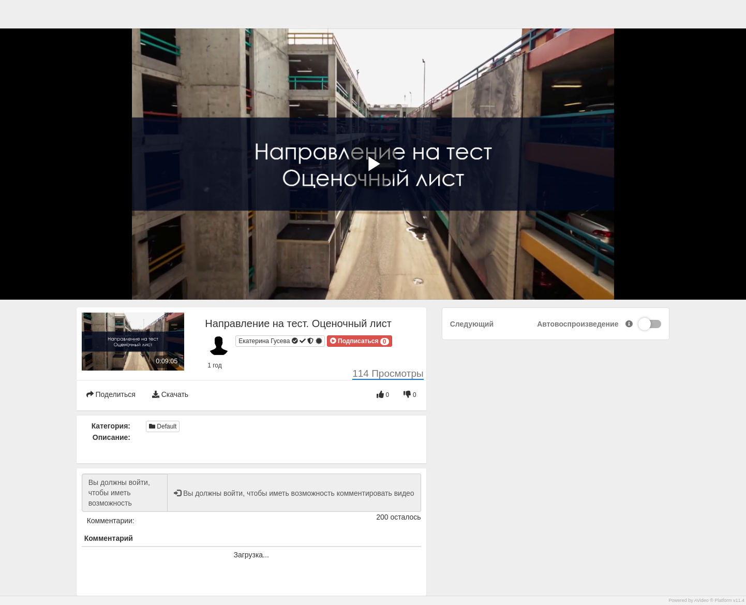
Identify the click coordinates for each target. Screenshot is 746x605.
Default (162, 426)
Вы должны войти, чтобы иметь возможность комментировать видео (125, 493)
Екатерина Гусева (280, 341)
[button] (359, 341)
